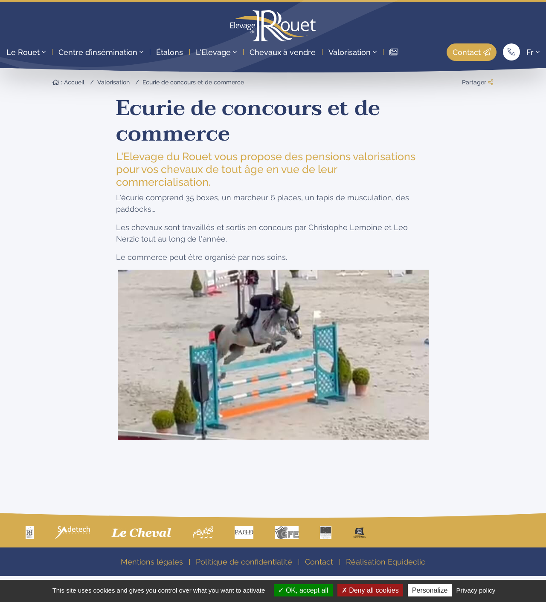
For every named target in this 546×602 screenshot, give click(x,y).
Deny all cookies (370, 590)
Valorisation (113, 82)
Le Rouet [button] (26, 52)
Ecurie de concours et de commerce (193, 82)
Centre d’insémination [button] (100, 52)
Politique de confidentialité (244, 561)
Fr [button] (533, 52)
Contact (472, 52)
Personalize (430, 590)
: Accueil (68, 82)
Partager (477, 82)
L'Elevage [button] (216, 52)
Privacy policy (476, 590)
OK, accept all (303, 590)
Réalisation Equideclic (385, 561)
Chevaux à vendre (283, 52)
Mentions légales (152, 561)
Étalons (169, 52)
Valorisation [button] (352, 52)
